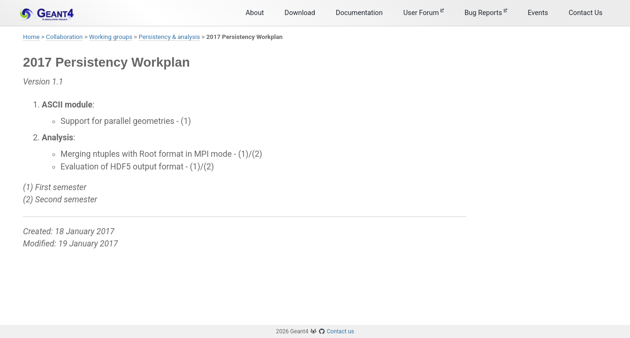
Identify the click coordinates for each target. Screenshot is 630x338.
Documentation (359, 12)
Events (538, 12)
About (255, 12)
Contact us (340, 331)
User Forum (423, 12)
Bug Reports (485, 12)
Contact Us (585, 12)
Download (300, 12)
